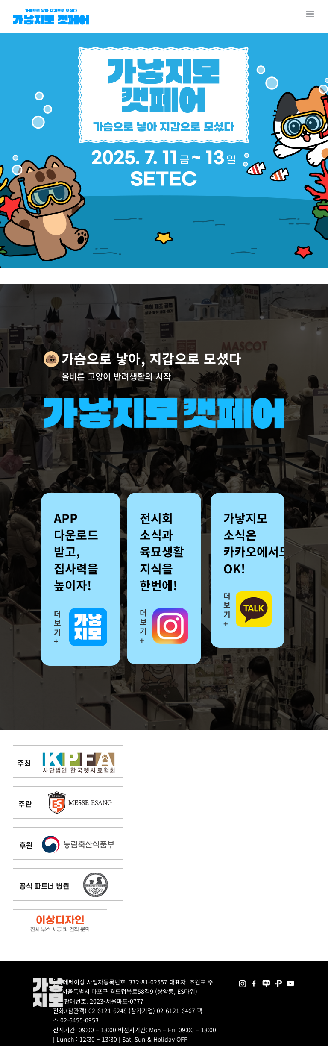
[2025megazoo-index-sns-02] (242, 981)
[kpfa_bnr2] (68, 748)
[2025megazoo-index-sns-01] (254, 981)
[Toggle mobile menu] (310, 13)
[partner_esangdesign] (60, 912)
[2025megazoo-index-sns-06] (278, 981)
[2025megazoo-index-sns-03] (290, 981)
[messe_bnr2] (68, 789)
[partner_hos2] (68, 871)
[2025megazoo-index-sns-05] (266, 981)
